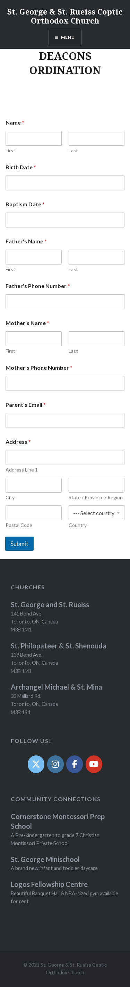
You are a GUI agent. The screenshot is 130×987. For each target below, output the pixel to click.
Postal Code (19, 525)
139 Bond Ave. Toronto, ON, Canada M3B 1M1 (34, 663)
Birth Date (21, 167)
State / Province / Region (96, 497)
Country (78, 525)
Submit (19, 543)
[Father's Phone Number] (65, 301)
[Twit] (36, 764)
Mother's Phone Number (39, 367)
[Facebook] (74, 764)
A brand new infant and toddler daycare (54, 868)
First (10, 150)
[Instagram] (55, 764)
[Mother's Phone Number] (65, 383)
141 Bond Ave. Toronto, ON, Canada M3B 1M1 (34, 622)
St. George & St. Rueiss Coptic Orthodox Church (65, 16)
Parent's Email (26, 404)
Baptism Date (25, 204)
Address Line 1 (22, 470)
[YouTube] (94, 764)
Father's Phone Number (38, 285)
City (10, 497)
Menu (68, 37)
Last (73, 150)
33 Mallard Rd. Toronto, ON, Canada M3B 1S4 (34, 704)
